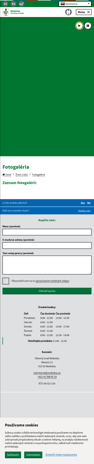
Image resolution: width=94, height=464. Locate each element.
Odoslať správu (47, 291)
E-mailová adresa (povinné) (18, 239)
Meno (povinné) (11, 226)
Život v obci (21, 174)
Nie (89, 202)
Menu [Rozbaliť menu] (84, 12)
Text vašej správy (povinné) (18, 253)
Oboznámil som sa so (40, 281)
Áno (83, 202)
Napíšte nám (84, 210)
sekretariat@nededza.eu (47, 372)
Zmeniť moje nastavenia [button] (61, 454)
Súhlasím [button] (13, 455)
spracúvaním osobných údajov (52, 280)
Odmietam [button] (33, 455)
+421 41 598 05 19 (47, 376)
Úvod (6, 174)
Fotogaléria (38, 174)
